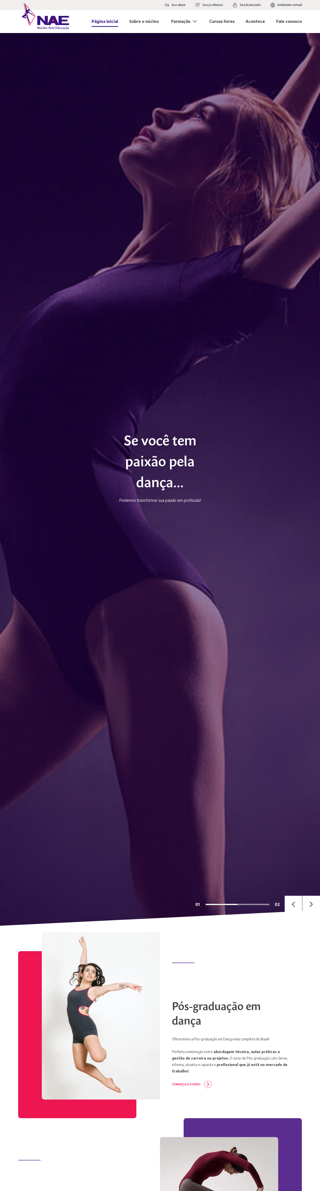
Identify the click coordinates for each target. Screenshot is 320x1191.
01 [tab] (197, 904)
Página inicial (105, 21)
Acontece (255, 21)
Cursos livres (222, 21)
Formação (180, 21)
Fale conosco (289, 21)
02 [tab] (277, 904)
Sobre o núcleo (144, 21)
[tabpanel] (160, 479)
